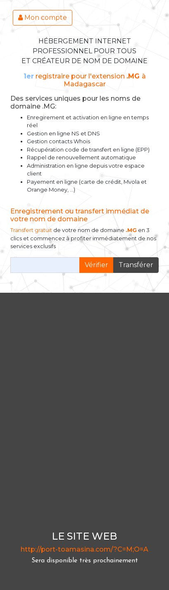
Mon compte (42, 17)
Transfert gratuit (31, 230)
